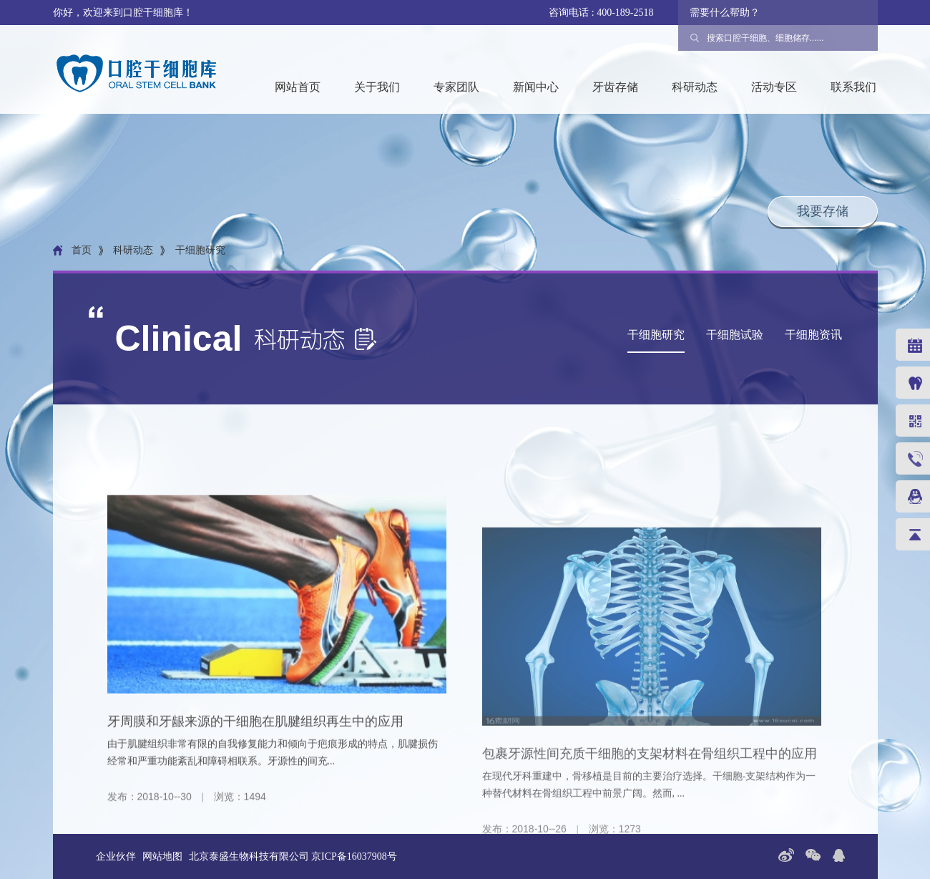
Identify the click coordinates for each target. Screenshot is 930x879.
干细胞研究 (656, 335)
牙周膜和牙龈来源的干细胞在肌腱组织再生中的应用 (255, 791)
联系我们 (853, 87)
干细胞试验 (734, 335)
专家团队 (456, 87)
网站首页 (297, 87)
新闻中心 (536, 87)
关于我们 (377, 87)
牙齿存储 (615, 87)
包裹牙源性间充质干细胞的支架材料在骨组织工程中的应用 (649, 852)
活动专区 (774, 87)
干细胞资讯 (813, 335)
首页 (82, 251)
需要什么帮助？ (725, 12)
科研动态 (695, 87)
